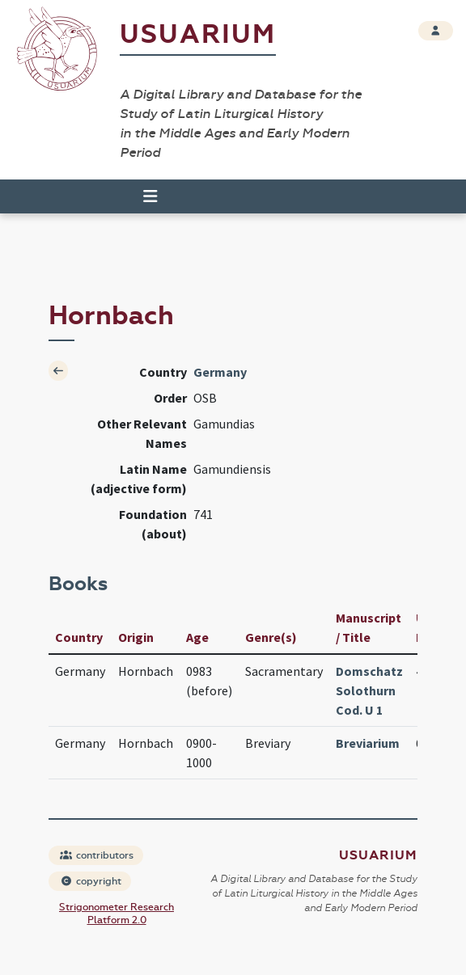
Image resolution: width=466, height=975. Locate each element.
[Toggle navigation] (143, 196)
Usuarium (198, 34)
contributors (96, 855)
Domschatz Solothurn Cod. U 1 (369, 690)
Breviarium (368, 743)
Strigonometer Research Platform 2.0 (116, 913)
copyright (90, 881)
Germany (220, 372)
